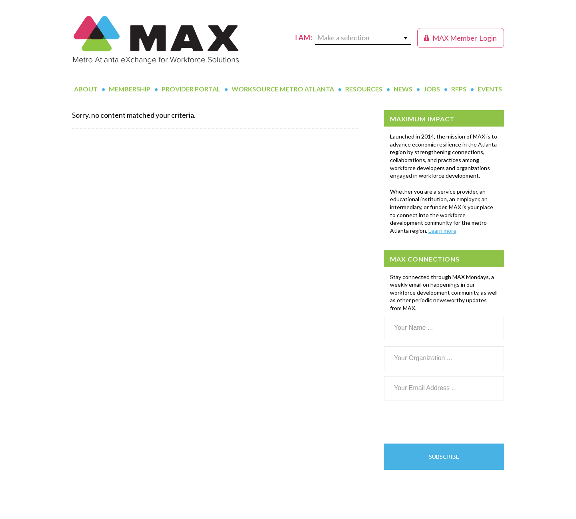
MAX (156, 40)
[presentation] (445, 422)
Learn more (442, 230)
